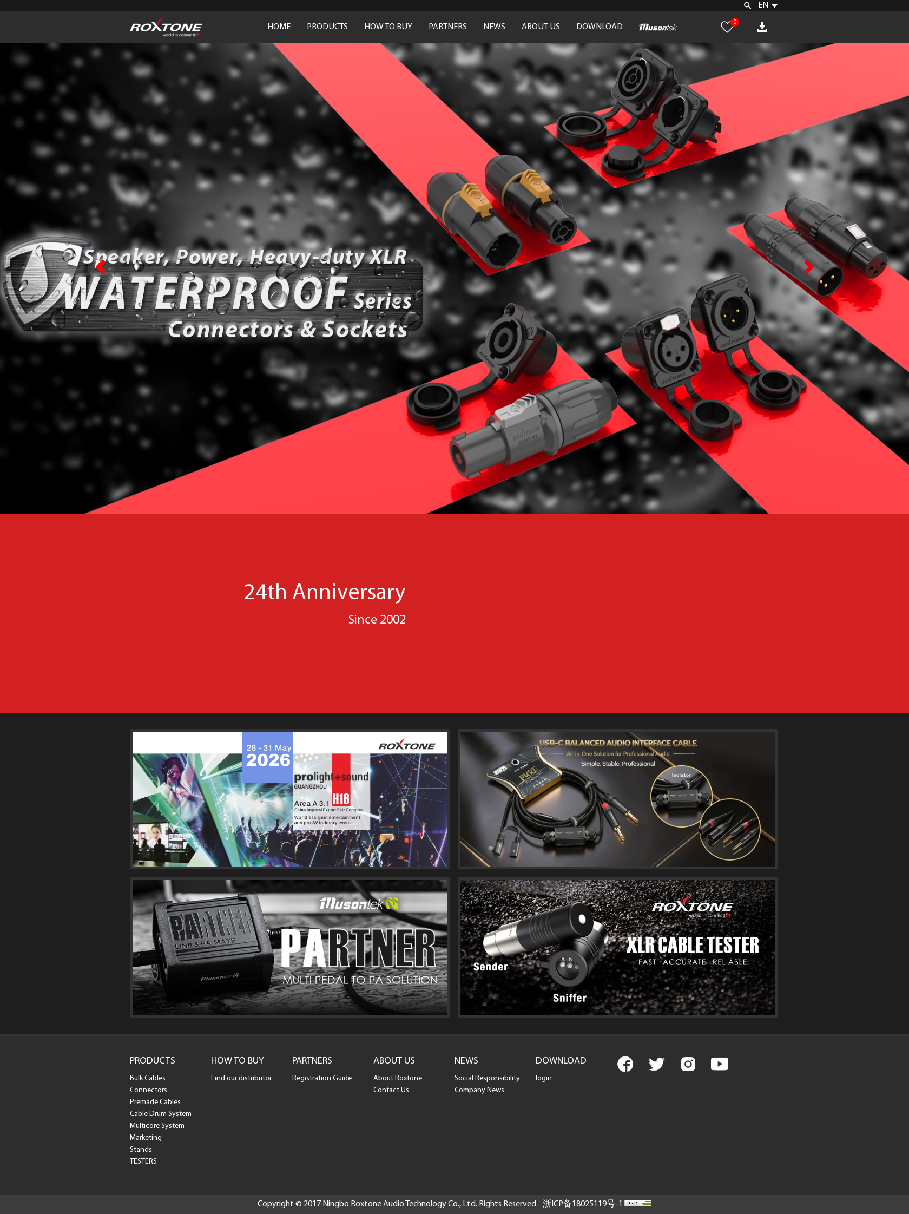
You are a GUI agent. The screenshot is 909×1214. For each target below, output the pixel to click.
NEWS (494, 27)
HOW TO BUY (388, 27)
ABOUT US (541, 27)
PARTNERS (448, 27)
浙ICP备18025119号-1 (583, 1204)
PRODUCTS (327, 27)
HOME (279, 27)
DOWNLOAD (599, 27)
